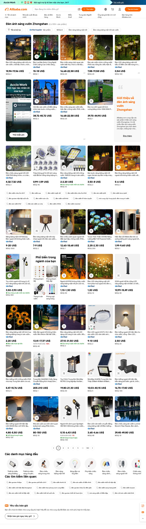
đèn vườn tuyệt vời (53, 193)
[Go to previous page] (53, 448)
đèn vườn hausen (128, 488)
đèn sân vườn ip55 (98, 193)
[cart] (113, 10)
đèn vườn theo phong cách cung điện (50, 488)
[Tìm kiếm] (88, 9)
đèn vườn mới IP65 (60, 199)
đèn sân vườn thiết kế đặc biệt (18, 493)
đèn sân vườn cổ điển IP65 (81, 482)
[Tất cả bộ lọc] (14, 30)
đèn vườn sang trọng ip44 (106, 488)
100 (87, 448)
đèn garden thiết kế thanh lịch (70, 493)
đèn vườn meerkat (72, 204)
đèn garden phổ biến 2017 (36, 482)
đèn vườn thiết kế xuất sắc (44, 493)
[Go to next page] (92, 448)
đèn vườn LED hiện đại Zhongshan (19, 488)
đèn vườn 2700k (54, 204)
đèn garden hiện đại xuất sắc (17, 199)
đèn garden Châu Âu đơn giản (80, 488)
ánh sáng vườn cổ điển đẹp (97, 493)
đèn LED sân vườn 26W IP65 (123, 493)
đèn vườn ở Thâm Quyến (82, 199)
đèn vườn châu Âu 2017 (15, 193)
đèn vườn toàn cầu (41, 199)
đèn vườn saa (35, 193)
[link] (143, 506)
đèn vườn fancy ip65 (119, 193)
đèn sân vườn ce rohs (34, 204)
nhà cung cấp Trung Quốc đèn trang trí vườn (112, 199)
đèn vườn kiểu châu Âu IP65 (76, 193)
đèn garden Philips (14, 482)
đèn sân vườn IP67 (13, 204)
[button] (79, 9)
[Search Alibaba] (55, 9)
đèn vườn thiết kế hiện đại (106, 482)
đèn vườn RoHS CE (58, 482)
